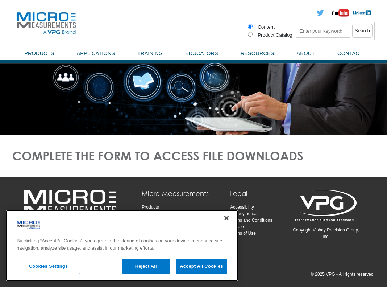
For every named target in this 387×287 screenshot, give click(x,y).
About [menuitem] (306, 53)
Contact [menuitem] (350, 53)
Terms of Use (243, 233)
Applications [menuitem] (95, 53)
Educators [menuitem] (201, 53)
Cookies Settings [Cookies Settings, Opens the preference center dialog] (48, 266)
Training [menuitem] (150, 53)
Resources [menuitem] (257, 53)
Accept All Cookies (201, 266)
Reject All (146, 266)
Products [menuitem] (39, 53)
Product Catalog (275, 35)
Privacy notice (243, 213)
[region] (122, 245)
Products (150, 207)
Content (266, 27)
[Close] (226, 218)
